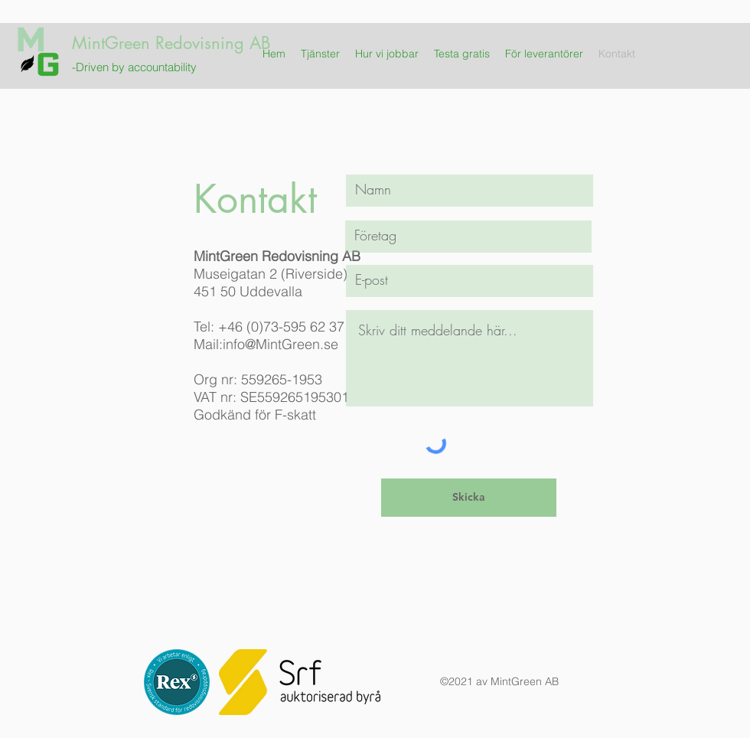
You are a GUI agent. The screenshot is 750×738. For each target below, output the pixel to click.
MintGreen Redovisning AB (171, 43)
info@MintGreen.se (280, 344)
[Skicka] (468, 497)
